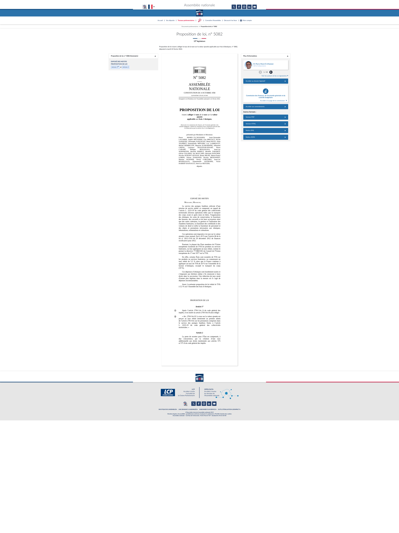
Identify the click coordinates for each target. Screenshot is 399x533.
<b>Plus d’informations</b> (266, 56)
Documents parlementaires (190, 26)
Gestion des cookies (226, 414)
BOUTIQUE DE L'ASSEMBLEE (167, 409)
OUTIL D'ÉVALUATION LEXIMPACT (228, 409)
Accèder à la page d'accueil (199, 12)
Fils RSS (217, 414)
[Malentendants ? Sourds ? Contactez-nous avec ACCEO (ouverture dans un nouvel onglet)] (185, 403)
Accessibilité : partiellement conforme (188, 414)
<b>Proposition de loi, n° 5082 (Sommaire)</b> (133, 56)
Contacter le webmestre (207, 414)
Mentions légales (172, 414)
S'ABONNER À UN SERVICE (207, 409)
